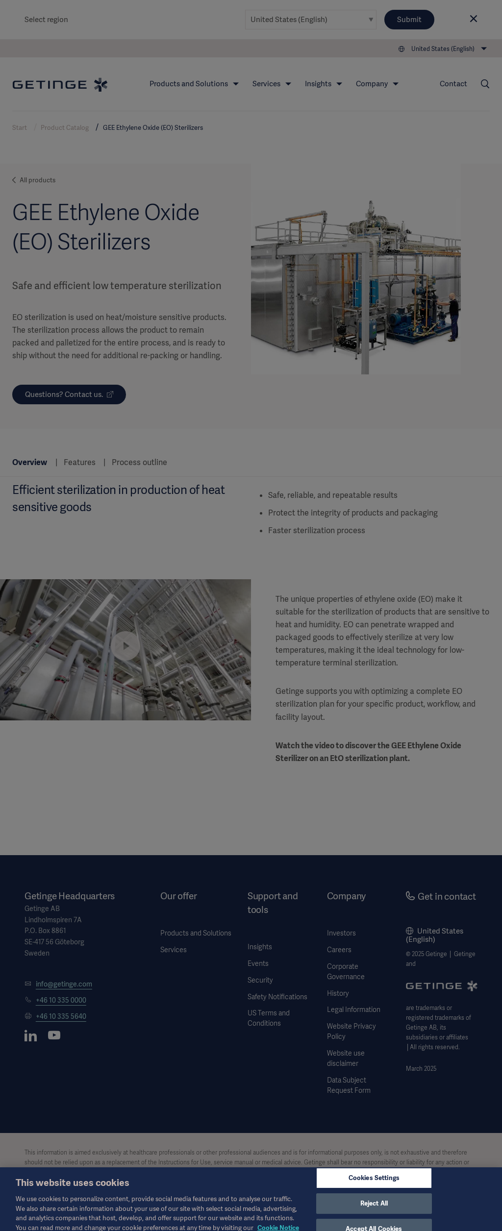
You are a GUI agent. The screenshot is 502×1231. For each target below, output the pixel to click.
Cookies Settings (374, 1184)
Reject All (374, 1209)
